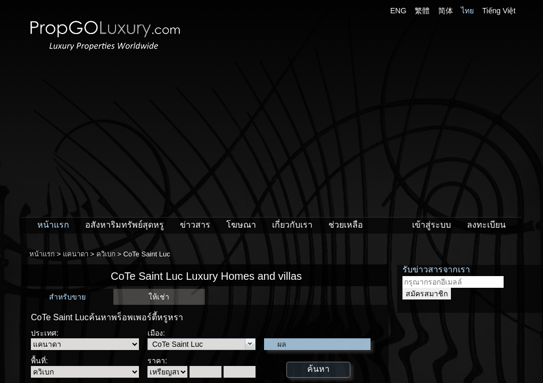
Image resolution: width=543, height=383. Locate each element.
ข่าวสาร (195, 224)
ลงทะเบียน (486, 224)
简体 (445, 10)
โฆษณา (241, 224)
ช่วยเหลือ (345, 224)
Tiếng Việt (499, 10)
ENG (398, 10)
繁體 (422, 10)
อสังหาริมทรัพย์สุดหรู (124, 224)
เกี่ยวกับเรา (292, 224)
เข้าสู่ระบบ (431, 224)
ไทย (467, 10)
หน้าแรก (53, 224)
